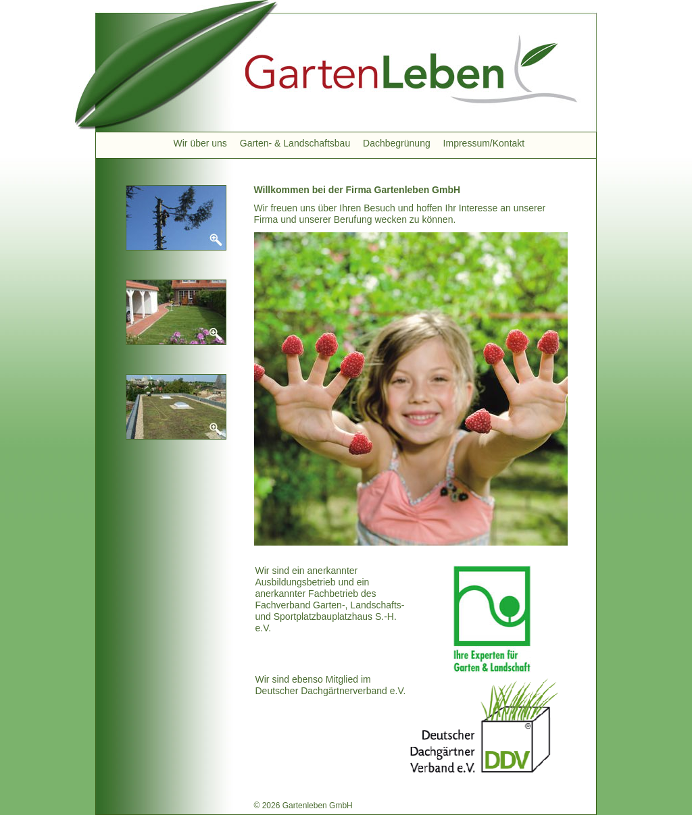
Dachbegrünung (396, 143)
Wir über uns (200, 143)
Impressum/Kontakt (484, 143)
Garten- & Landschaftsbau (295, 143)
